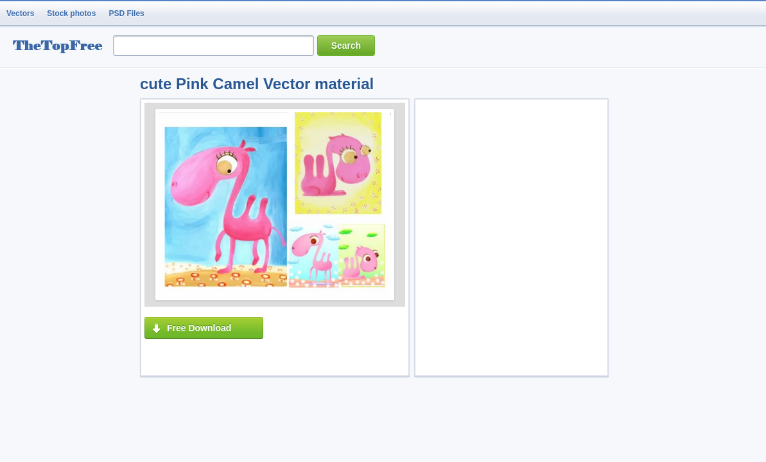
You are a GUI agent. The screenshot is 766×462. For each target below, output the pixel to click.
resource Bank (61, 47)
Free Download (199, 328)
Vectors (20, 13)
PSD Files (126, 13)
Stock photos (71, 13)
